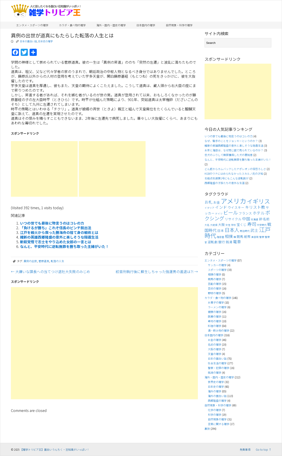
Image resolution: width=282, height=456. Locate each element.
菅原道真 (44, 261)
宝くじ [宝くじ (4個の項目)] (242, 224)
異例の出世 (30, 261)
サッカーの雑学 (217, 265)
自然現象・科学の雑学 (179, 25)
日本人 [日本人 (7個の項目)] (232, 229)
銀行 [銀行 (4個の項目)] (221, 241)
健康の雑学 (214, 312)
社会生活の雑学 (217, 363)
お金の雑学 (214, 340)
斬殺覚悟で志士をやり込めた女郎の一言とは (55, 241)
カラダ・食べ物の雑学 (72, 25)
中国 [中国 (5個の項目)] (246, 218)
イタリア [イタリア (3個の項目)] (209, 207)
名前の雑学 (214, 344)
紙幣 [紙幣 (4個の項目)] (247, 236)
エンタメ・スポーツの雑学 (32, 25)
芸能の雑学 (214, 284)
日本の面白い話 (28, 41)
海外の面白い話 (217, 396)
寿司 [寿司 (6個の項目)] (251, 224)
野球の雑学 (214, 293)
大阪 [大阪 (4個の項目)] (221, 224)
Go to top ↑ (263, 449)
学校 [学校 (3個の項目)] (233, 225)
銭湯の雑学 (214, 372)
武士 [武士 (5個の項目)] (254, 230)
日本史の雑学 (45, 41)
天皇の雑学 (214, 354)
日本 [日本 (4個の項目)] (220, 230)
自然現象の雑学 (217, 419)
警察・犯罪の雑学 (218, 368)
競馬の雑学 (214, 279)
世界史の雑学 (216, 382)
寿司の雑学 (214, 321)
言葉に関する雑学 (218, 424)
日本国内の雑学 (145, 25)
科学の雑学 (214, 414)
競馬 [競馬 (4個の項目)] (240, 236)
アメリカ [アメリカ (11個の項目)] (233, 200)
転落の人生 (57, 261)
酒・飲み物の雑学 (218, 330)
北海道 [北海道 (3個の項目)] (254, 219)
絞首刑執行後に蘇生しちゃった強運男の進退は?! (157, 271)
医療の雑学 (214, 316)
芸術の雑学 (214, 288)
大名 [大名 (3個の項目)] (207, 225)
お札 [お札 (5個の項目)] (209, 202)
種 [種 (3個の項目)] (234, 237)
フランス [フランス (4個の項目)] (245, 213)
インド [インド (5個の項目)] (221, 207)
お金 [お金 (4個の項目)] (216, 202)
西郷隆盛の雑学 (217, 400)
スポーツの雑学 (217, 270)
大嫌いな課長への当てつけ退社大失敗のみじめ (50, 271)
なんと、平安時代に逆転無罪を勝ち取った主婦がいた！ (64, 246)
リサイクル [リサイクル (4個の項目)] (233, 219)
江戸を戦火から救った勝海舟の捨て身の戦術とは (59, 232)
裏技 (207, 428)
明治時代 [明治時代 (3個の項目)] (245, 231)
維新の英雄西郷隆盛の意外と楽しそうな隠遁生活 (59, 237)
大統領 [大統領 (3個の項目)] (213, 225)
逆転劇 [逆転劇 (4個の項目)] (213, 241)
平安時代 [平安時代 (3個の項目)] (262, 225)
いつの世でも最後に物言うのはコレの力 (52, 223)
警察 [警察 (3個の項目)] (261, 237)
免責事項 (245, 449)
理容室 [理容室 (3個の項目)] (220, 237)
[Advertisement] (44, 169)
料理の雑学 (214, 326)
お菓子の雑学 (216, 302)
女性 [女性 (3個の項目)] (227, 225)
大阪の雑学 (214, 349)
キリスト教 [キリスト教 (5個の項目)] (255, 207)
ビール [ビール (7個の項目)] (230, 212)
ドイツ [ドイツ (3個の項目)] (219, 213)
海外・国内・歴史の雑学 (111, 25)
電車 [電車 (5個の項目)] (237, 241)
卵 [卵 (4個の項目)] (260, 219)
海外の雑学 (214, 391)
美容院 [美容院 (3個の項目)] (255, 237)
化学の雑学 (214, 410)
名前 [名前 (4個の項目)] (266, 219)
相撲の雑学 (214, 274)
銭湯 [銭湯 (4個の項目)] (229, 241)
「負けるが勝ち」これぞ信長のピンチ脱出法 (55, 227)
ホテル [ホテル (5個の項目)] (259, 213)
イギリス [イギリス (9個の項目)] (258, 201)
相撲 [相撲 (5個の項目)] (229, 236)
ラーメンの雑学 (217, 307)
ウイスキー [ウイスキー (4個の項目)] (236, 207)
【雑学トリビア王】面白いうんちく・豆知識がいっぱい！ (54, 449)
